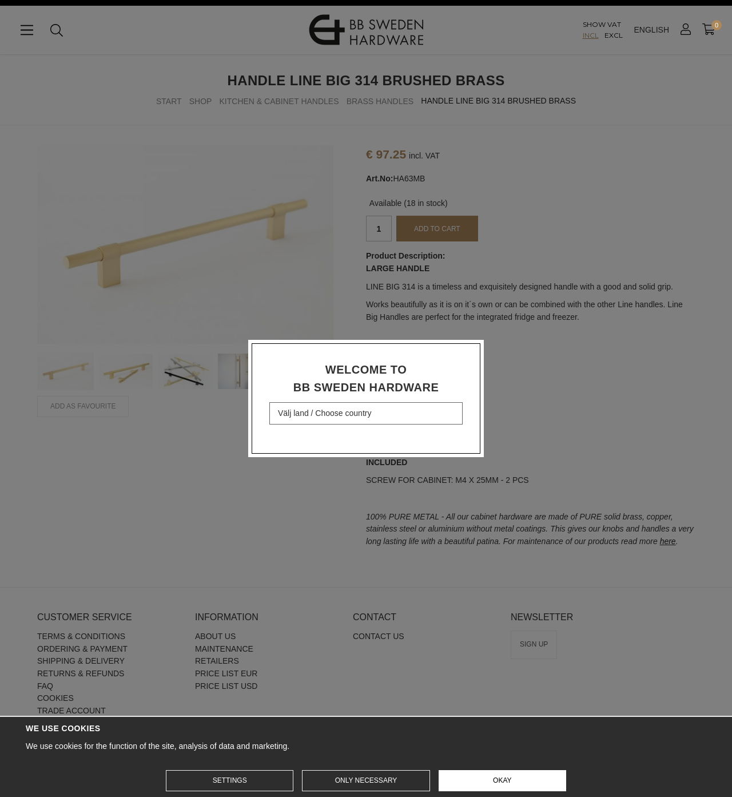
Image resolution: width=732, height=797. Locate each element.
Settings (230, 780)
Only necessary (366, 780)
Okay (502, 780)
